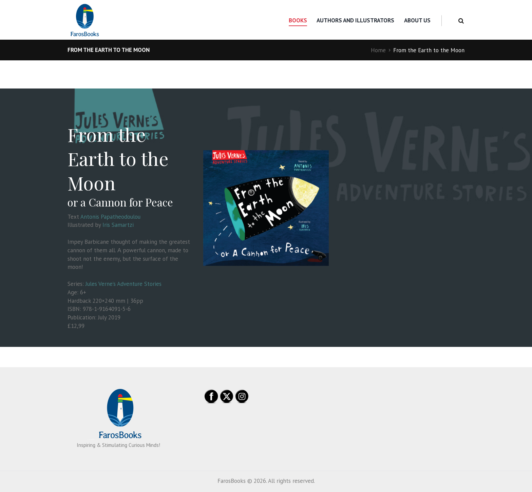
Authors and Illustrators (355, 20)
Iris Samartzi (118, 225)
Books (298, 20)
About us (417, 20)
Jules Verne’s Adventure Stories (124, 284)
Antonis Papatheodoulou (110, 216)
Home (378, 50)
